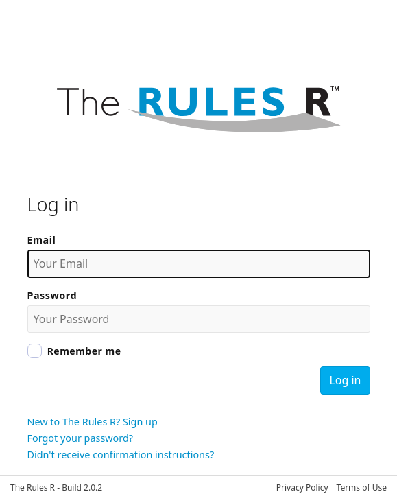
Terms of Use (362, 487)
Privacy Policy (302, 487)
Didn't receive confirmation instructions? (121, 454)
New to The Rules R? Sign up (92, 421)
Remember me (84, 350)
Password (52, 295)
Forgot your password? (80, 438)
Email (41, 239)
